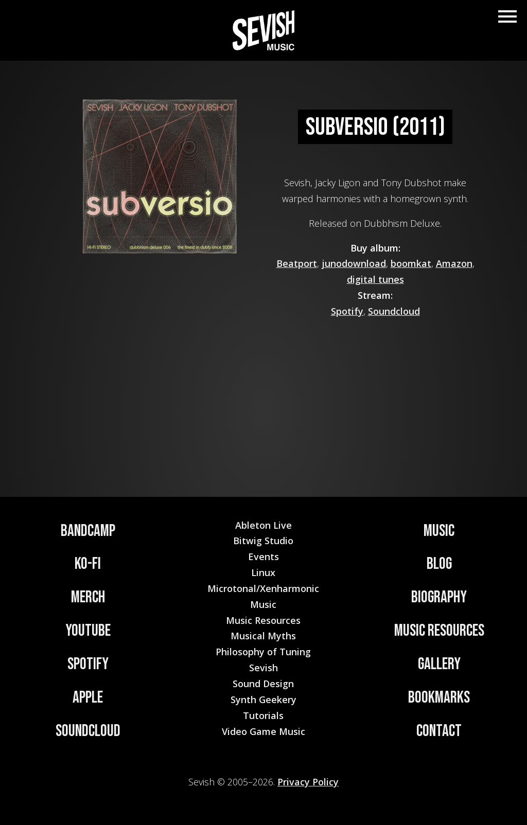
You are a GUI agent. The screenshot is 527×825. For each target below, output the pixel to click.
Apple (88, 698)
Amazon (454, 263)
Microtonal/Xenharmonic (263, 588)
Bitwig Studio (263, 540)
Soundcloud (394, 311)
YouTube (88, 631)
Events (263, 556)
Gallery (439, 664)
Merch (88, 597)
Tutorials (263, 715)
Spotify (347, 311)
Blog (439, 564)
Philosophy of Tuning (263, 651)
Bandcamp (88, 531)
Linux (263, 572)
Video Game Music (263, 731)
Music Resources (439, 631)
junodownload (354, 263)
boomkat (411, 263)
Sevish (263, 667)
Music (439, 531)
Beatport (296, 263)
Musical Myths (263, 636)
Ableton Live (263, 525)
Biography (439, 597)
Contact (439, 731)
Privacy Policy (308, 782)
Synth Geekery (263, 699)
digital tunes (375, 279)
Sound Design (263, 683)
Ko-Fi (88, 564)
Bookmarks (439, 698)
